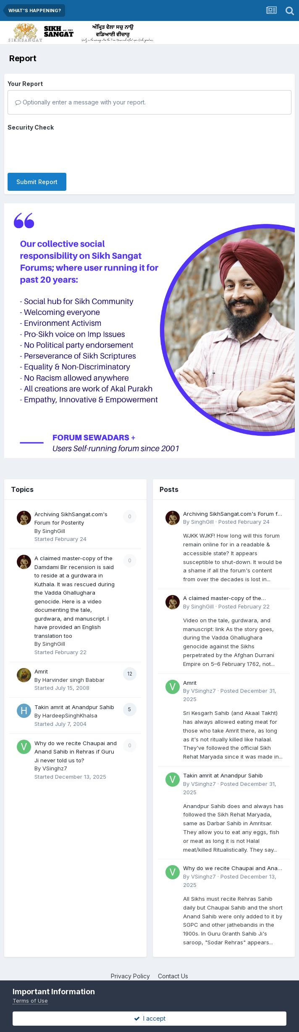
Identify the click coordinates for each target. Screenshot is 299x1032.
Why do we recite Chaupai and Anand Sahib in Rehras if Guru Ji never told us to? (75, 744)
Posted (244, 514)
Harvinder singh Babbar (73, 672)
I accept (149, 1018)
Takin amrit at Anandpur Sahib (74, 699)
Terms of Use (30, 1000)
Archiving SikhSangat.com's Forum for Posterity (233, 507)
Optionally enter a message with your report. (80, 102)
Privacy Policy (130, 968)
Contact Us (173, 968)
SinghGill (53, 523)
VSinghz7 (54, 760)
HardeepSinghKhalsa (69, 707)
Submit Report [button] (37, 149)
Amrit (41, 663)
